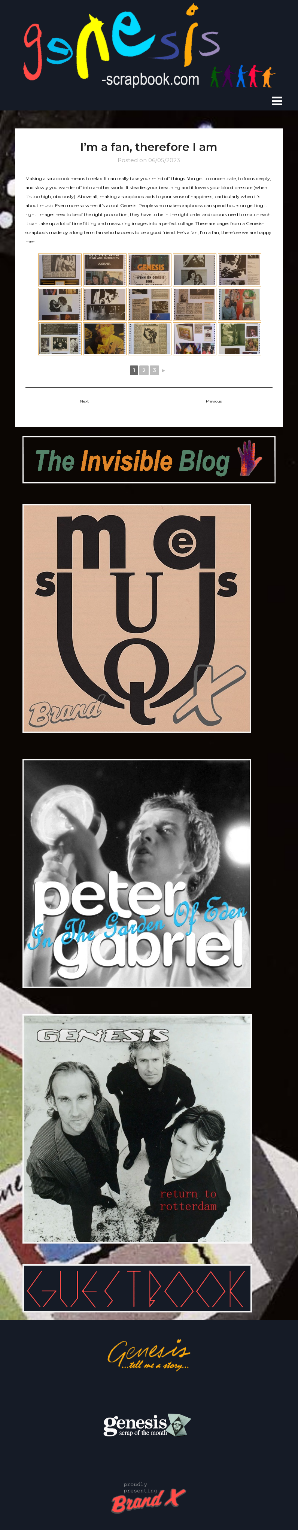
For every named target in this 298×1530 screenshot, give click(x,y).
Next (84, 400)
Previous (214, 400)
